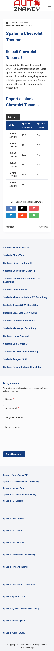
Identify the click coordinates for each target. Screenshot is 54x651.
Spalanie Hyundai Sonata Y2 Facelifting (21, 609)
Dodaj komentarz (14, 427)
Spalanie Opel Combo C (15, 343)
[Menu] (49, 5)
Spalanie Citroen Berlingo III (17, 263)
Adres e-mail (12, 408)
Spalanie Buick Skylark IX (16, 247)
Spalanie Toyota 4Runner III (15, 567)
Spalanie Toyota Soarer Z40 (15, 475)
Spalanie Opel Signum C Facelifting (19, 555)
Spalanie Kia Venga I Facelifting (19, 328)
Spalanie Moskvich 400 (13, 531)
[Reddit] (22, 215)
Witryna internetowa (15, 417)
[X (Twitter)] (22, 208)
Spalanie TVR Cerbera (13, 501)
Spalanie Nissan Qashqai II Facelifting (22, 367)
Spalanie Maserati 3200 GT (15, 543)
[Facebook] (11, 208)
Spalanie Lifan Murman (13, 519)
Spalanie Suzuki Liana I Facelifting (21, 351)
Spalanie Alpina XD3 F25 (14, 597)
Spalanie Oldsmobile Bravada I (19, 320)
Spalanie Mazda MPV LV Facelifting (19, 585)
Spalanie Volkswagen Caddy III (19, 270)
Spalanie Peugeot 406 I (15, 359)
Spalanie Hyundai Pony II (14, 488)
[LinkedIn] (11, 215)
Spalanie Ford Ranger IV (14, 621)
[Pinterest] (34, 208)
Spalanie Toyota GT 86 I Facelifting (21, 305)
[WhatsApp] (34, 215)
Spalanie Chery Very (13, 255)
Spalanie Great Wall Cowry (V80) (20, 313)
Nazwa (9, 399)
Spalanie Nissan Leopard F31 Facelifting (21, 481)
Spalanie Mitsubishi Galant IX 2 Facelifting (25, 297)
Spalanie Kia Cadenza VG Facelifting (19, 494)
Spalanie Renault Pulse (15, 289)
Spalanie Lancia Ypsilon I (16, 336)
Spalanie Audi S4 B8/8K (14, 633)
